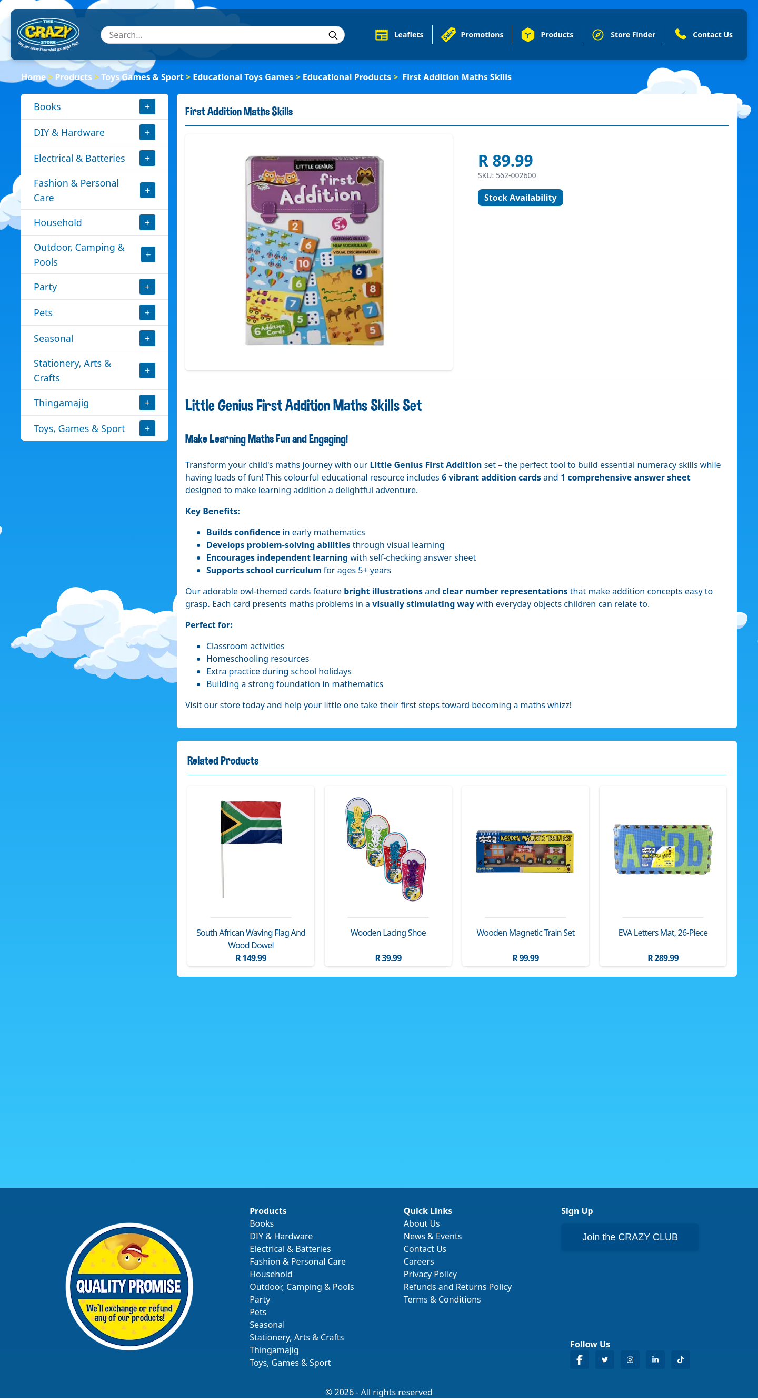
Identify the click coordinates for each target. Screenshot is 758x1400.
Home (33, 78)
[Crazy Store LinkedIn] (655, 1361)
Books (47, 107)
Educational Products (347, 78)
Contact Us (425, 1250)
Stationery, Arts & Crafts (72, 371)
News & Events (433, 1238)
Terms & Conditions (442, 1301)
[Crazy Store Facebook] (579, 1361)
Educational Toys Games (243, 78)
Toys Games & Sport (142, 78)
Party (45, 287)
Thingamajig (61, 403)
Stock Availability (520, 198)
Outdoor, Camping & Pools (79, 255)
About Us (422, 1225)
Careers (419, 1263)
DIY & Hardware (69, 133)
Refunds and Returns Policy (458, 1288)
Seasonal (54, 339)
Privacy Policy (430, 1275)
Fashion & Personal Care (76, 191)
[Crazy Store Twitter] (604, 1361)
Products (74, 78)
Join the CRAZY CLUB (630, 1238)
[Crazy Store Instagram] (630, 1361)
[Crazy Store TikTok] (680, 1361)
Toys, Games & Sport (79, 429)
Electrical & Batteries (79, 159)
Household (58, 223)
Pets (43, 313)
